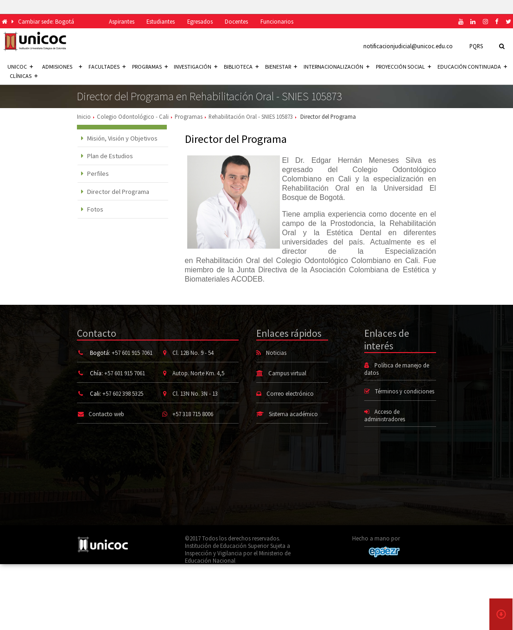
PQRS (476, 46)
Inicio (84, 116)
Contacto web (106, 414)
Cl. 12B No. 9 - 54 (193, 352)
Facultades (107, 66)
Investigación (195, 66)
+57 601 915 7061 (132, 352)
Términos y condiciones (404, 391)
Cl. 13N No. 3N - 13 (195, 393)
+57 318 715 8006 (192, 414)
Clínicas (24, 75)
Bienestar (281, 66)
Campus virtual (287, 373)
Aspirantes (121, 21)
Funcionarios (276, 21)
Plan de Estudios (107, 156)
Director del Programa (115, 191)
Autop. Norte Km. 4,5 (198, 373)
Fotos (92, 209)
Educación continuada (472, 66)
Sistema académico (293, 414)
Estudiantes (160, 21)
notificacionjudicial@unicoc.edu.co (408, 46)
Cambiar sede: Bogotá (46, 21)
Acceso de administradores (384, 415)
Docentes (236, 21)
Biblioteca (241, 66)
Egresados (200, 21)
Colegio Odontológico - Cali (133, 116)
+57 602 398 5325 (122, 393)
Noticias (276, 352)
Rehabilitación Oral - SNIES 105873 (251, 116)
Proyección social (403, 66)
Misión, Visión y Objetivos (119, 138)
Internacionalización (336, 66)
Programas (150, 66)
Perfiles (95, 173)
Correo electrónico (290, 393)
